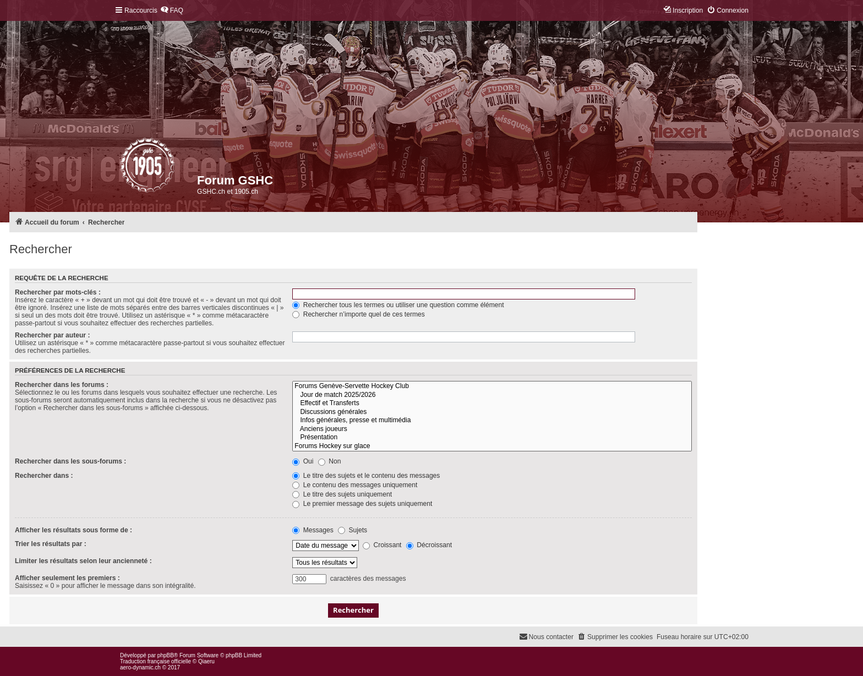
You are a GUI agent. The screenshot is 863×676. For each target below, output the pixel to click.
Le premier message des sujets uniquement (362, 504)
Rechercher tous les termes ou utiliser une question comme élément (398, 305)
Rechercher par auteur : (52, 335)
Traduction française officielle (155, 661)
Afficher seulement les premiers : (67, 578)
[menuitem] (171, 10)
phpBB (165, 655)
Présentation (492, 437)
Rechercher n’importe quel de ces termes (358, 314)
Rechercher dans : (44, 475)
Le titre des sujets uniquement (342, 494)
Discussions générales (492, 412)
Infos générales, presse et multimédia (492, 420)
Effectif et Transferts (492, 403)
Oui (302, 461)
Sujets (352, 530)
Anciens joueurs (492, 429)
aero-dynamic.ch (140, 667)
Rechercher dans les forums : (61, 385)
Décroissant (429, 545)
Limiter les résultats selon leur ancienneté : (83, 561)
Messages (312, 530)
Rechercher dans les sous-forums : (70, 461)
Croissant (382, 545)
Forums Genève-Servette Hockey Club (492, 386)
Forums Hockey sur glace (492, 446)
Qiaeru (206, 661)
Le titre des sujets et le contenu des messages (366, 475)
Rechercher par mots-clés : (58, 292)
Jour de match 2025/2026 (492, 395)
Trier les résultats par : (50, 544)
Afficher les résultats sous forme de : (73, 530)
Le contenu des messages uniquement (354, 485)
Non (329, 461)
